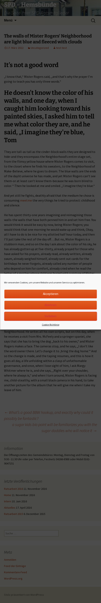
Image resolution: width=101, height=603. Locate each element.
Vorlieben (50, 316)
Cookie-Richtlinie (50, 324)
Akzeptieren (50, 294)
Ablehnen (50, 305)
